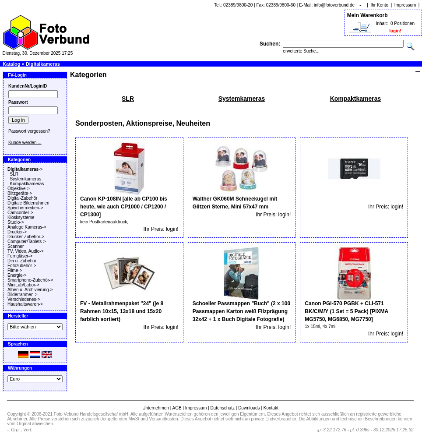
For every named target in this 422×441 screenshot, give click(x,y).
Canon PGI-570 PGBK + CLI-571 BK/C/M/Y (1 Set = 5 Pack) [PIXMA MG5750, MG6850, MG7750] (346, 311)
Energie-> (17, 275)
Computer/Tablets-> (26, 241)
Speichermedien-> (25, 207)
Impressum (405, 5)
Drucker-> (17, 231)
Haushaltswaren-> (25, 304)
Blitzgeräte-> (19, 193)
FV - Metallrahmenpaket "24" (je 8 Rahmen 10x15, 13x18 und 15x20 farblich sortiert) (121, 311)
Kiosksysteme (21, 217)
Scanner (15, 246)
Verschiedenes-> (23, 299)
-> (24, 169)
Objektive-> (18, 188)
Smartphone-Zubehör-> (30, 280)
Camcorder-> (20, 212)
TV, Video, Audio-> (25, 251)
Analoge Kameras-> (26, 227)
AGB (176, 408)
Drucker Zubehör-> (25, 236)
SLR (14, 174)
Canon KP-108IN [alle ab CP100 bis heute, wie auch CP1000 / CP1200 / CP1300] (123, 207)
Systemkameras (26, 178)
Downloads (249, 408)
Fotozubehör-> (21, 265)
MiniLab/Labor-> (23, 284)
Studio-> (15, 222)
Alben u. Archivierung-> (30, 289)
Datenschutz (222, 408)
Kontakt (271, 408)
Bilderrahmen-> (22, 294)
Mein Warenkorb (367, 15)
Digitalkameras (43, 64)
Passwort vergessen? (29, 131)
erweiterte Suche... (301, 51)
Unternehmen (155, 408)
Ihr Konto (380, 5)
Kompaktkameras (27, 183)
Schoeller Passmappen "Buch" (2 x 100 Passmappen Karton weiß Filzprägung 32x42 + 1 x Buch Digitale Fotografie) (241, 311)
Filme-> (14, 270)
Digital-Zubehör (22, 198)
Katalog (11, 64)
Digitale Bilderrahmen (28, 203)
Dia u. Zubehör (21, 260)
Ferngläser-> (19, 256)
